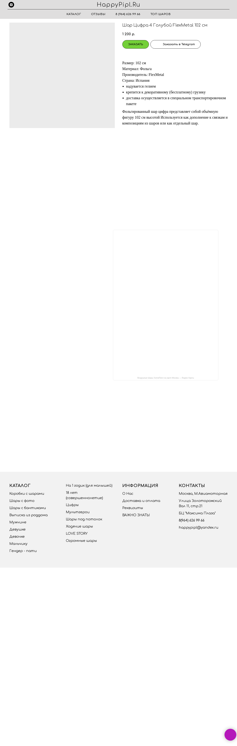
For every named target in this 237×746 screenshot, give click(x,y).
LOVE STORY (77, 533)
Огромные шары (81, 541)
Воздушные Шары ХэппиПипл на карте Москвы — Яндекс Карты (165, 378)
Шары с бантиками (27, 508)
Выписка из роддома (28, 515)
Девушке (17, 529)
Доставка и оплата (141, 501)
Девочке (17, 536)
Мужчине (17, 522)
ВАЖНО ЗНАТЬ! (136, 515)
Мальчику (18, 544)
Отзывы (98, 14)
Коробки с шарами (26, 494)
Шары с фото (21, 501)
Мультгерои (78, 512)
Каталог (73, 14)
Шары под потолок (84, 519)
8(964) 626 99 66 (191, 520)
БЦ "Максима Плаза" (197, 513)
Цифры (72, 505)
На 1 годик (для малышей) (89, 485)
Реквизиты (132, 508)
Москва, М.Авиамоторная (203, 494)
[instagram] (11, 5)
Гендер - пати (23, 551)
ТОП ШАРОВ (161, 14)
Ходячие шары (79, 526)
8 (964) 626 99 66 (128, 14)
